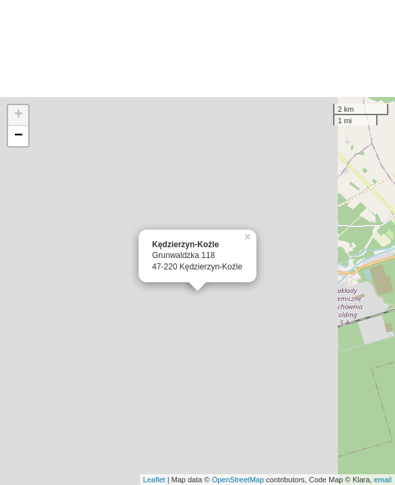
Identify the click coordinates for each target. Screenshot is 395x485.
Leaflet (154, 480)
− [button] (18, 136)
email (383, 480)
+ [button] (18, 115)
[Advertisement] (197, 48)
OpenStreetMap (238, 480)
